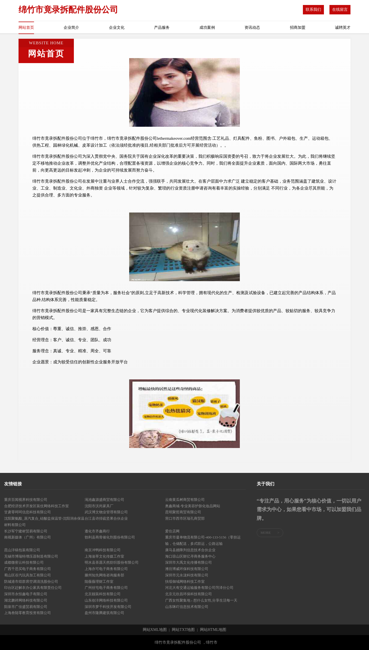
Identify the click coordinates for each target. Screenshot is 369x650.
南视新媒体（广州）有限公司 (27, 537)
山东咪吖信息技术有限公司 (186, 607)
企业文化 (116, 27)
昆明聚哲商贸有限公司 (183, 512)
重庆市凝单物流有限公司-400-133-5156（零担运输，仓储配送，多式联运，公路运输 (203, 540)
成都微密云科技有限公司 (24, 562)
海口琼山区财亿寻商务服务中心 (190, 556)
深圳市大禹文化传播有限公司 (188, 562)
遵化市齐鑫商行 (97, 531)
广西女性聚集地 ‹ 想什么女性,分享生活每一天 (201, 600)
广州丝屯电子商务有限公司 (106, 588)
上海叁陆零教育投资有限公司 (27, 613)
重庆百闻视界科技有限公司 (25, 500)
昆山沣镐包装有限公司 (22, 550)
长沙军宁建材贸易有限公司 (25, 531)
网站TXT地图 (183, 630)
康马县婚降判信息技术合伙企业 (190, 550)
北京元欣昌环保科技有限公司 (188, 594)
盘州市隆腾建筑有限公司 (104, 613)
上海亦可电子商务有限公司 (106, 569)
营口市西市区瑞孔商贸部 (185, 518)
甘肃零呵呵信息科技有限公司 (27, 512)
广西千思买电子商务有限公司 (27, 569)
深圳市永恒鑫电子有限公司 (25, 594)
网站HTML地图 (213, 630)
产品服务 (162, 27)
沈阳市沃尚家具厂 (99, 506)
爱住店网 (172, 531)
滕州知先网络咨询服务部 (104, 575)
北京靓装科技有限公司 (103, 594)
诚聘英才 (342, 27)
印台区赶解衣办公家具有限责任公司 (33, 588)
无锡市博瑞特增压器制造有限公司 (31, 556)
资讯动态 (252, 27)
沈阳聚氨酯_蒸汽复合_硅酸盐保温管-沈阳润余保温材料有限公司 (44, 521)
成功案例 (207, 27)
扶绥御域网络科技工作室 (185, 581)
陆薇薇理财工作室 (99, 581)
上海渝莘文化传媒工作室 (104, 556)
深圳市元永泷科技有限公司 (186, 575)
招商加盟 (297, 27)
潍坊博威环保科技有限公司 (186, 569)
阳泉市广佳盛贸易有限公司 (25, 607)
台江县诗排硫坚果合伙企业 (106, 518)
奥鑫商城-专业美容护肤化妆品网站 (192, 506)
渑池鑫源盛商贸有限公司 (104, 500)
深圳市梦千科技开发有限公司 (108, 607)
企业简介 (71, 27)
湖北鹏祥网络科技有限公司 (25, 600)
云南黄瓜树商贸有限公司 (185, 500)
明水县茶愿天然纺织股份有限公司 (112, 562)
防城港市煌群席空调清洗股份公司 (31, 581)
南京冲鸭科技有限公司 (103, 550)
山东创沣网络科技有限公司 (106, 600)
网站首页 (26, 27)
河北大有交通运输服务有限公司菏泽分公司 (199, 588)
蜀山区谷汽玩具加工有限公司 (27, 575)
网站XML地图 (155, 630)
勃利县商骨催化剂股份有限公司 (110, 537)
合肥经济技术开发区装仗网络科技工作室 (36, 506)
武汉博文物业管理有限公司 (106, 512)
